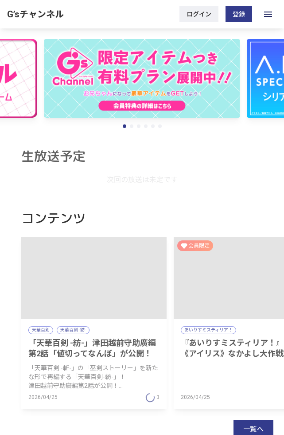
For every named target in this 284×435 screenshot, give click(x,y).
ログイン (198, 14)
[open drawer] (268, 14)
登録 (239, 14)
